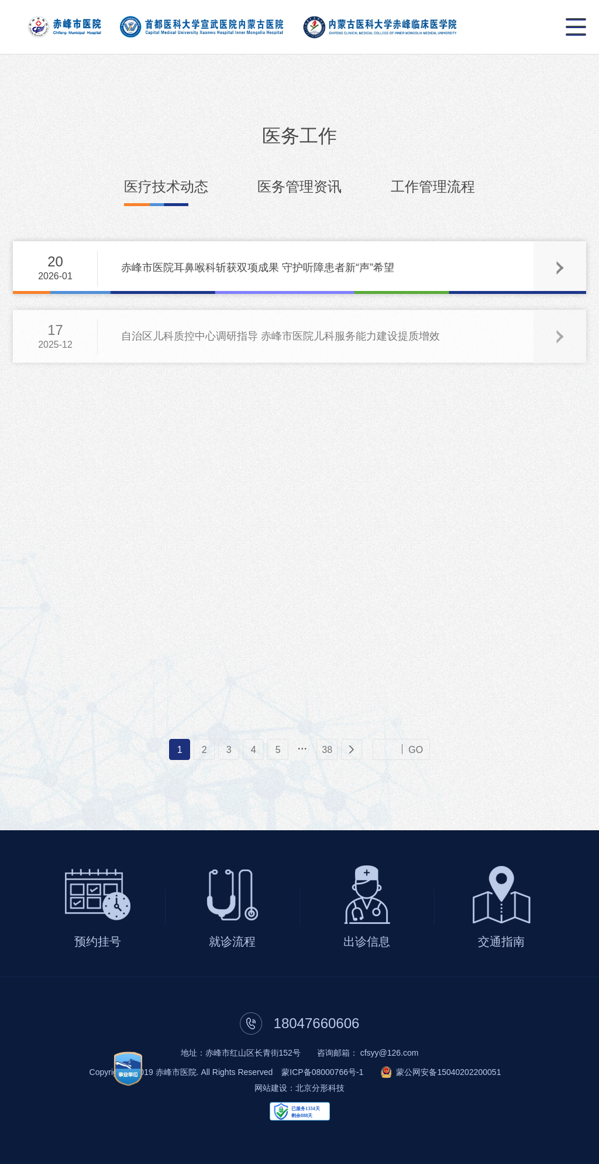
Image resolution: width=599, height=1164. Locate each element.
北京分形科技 (320, 1088)
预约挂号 (97, 941)
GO (415, 749)
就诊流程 (232, 941)
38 (327, 749)
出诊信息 (366, 941)
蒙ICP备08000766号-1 (322, 1072)
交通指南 (501, 941)
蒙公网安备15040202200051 (448, 1072)
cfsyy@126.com (389, 1052)
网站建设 (270, 1088)
